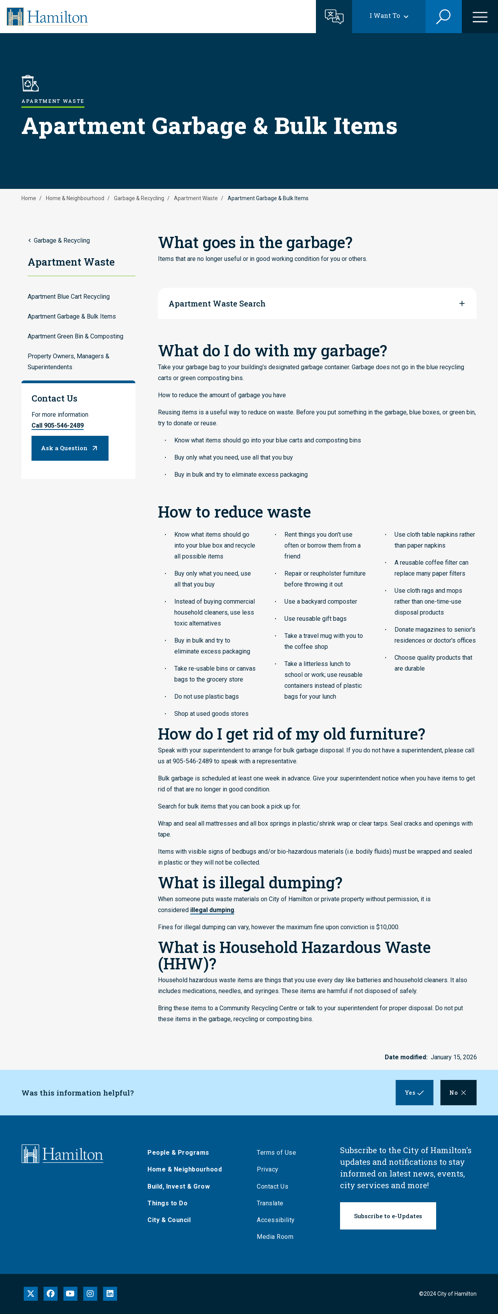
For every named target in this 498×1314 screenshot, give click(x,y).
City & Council (171, 1220)
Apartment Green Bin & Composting (75, 336)
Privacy (270, 1169)
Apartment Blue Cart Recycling (69, 296)
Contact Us (275, 1186)
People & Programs (181, 1152)
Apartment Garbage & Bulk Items (72, 316)
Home (28, 198)
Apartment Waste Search (217, 303)
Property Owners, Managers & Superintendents (68, 361)
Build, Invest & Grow (181, 1186)
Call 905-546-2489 (58, 425)
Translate (273, 1203)
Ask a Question (64, 448)
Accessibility (279, 1220)
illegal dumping (212, 910)
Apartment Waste (196, 198)
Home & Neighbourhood (75, 198)
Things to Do (170, 1203)
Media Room (278, 1236)
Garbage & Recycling (139, 198)
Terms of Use (279, 1152)
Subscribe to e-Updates (388, 1216)
